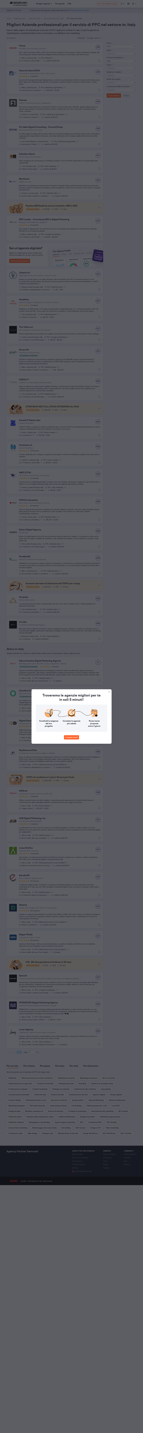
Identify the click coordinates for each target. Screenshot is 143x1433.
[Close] (109, 691)
